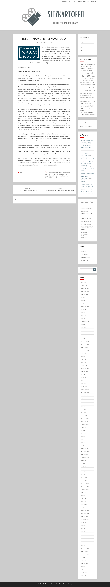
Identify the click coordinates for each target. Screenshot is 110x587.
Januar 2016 (84, 481)
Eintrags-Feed (84, 254)
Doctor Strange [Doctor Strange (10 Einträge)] (86, 80)
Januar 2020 (84, 365)
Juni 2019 (83, 377)
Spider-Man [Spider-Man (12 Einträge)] (88, 101)
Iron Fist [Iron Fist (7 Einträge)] (90, 86)
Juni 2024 (83, 309)
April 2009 (83, 575)
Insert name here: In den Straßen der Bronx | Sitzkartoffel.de (87, 142)
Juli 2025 (83, 297)
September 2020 (85, 350)
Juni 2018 (83, 404)
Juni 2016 (83, 466)
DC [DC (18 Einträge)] (83, 78)
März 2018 (83, 412)
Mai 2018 (83, 407)
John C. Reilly (54, 174)
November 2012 (85, 549)
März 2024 (83, 318)
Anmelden (83, 251)
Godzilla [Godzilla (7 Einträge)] (89, 84)
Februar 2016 (84, 478)
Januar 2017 (84, 445)
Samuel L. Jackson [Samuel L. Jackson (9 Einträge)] (89, 99)
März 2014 (83, 531)
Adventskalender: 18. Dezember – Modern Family (86, 147)
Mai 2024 (83, 312)
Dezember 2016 (85, 448)
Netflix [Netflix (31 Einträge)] (84, 93)
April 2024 (83, 315)
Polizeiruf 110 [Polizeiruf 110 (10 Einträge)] (84, 97)
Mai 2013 (83, 546)
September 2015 (85, 489)
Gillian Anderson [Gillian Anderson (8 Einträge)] (83, 84)
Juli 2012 (83, 557)
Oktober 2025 (84, 294)
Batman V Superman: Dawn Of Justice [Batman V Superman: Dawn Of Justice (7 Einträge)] (86, 70)
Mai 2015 (83, 495)
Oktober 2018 (84, 395)
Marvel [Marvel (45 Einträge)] (90, 90)
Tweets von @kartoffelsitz (86, 126)
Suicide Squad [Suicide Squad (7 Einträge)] (86, 108)
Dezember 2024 (85, 306)
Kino (70, 1)
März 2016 (83, 475)
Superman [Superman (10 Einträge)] (92, 108)
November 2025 (85, 291)
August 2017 (84, 427)
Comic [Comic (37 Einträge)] (86, 76)
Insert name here (60, 172)
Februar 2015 (84, 504)
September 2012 (85, 554)
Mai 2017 (83, 436)
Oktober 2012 (84, 551)
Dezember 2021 (85, 333)
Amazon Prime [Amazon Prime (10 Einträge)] (91, 64)
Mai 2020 (83, 356)
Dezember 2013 (85, 537)
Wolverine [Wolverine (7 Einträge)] (93, 114)
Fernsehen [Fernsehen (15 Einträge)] (90, 82)
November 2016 (85, 451)
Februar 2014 (84, 534)
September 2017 (85, 424)
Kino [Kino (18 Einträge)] (91, 88)
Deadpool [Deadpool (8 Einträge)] (88, 78)
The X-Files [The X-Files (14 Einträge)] (86, 114)
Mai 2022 (83, 324)
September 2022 (85, 321)
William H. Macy (54, 178)
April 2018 (83, 410)
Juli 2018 (83, 401)
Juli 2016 (83, 463)
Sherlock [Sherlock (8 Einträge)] (82, 101)
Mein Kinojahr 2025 (86, 221)
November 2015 (85, 486)
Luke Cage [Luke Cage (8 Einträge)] (82, 90)
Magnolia (47, 176)
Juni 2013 (83, 543)
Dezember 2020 (85, 342)
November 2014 (85, 513)
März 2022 (83, 327)
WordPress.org (84, 260)
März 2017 (83, 442)
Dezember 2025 (85, 288)
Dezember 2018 (85, 389)
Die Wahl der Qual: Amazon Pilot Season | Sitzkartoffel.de (86, 153)
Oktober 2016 (84, 454)
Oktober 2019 (84, 371)
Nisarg (70, 584)
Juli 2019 (83, 374)
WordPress (59, 584)
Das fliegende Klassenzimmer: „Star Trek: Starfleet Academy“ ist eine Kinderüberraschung (87, 215)
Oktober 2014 (84, 516)
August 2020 (84, 353)
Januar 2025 (84, 303)
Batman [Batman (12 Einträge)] (91, 68)
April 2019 (83, 380)
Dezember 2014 (85, 510)
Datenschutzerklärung (83, 1)
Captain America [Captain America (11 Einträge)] (84, 73)
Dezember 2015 (85, 484)
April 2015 (83, 498)
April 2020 (83, 359)
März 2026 (83, 282)
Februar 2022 (84, 330)
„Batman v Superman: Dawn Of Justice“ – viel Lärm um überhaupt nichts (87, 191)
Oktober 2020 (84, 347)
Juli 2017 (83, 430)
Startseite (93, 1)
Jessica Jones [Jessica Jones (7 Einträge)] (86, 88)
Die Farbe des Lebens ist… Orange (86, 180)
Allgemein (83, 42)
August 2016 (84, 460)
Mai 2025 (83, 300)
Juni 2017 (83, 433)
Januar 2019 (84, 386)
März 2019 (83, 383)
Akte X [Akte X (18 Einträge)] (83, 64)
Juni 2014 (83, 522)
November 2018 (85, 392)
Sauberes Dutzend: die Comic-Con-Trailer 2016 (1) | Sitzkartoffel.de (87, 186)
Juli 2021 (83, 339)
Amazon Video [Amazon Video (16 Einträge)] (85, 66)
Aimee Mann (50, 172)
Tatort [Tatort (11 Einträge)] (82, 110)
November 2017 (85, 421)
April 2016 (83, 472)
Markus (51, 42)
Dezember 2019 (85, 368)
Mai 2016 (83, 469)
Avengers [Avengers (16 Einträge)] (84, 68)
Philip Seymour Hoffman (58, 176)
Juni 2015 (83, 492)
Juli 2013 (83, 540)
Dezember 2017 (85, 418)
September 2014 (85, 519)
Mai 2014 (83, 525)
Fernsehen (64, 1)
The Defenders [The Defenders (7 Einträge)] (88, 110)
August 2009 (84, 572)
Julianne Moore (63, 174)
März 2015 (83, 501)
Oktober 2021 (84, 336)
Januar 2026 (84, 285)
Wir (74, 1)
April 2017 (83, 439)
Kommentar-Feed (85, 257)
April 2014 (83, 528)
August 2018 (84, 398)
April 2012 (83, 560)
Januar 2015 (84, 507)
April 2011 (83, 569)
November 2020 (85, 345)
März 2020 (83, 362)
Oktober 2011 (84, 563)
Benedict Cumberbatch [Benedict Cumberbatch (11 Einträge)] (86, 72)
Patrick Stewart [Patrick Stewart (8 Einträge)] (88, 95)
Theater (83, 51)
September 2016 (85, 457)
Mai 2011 (83, 566)
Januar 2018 (84, 415)
